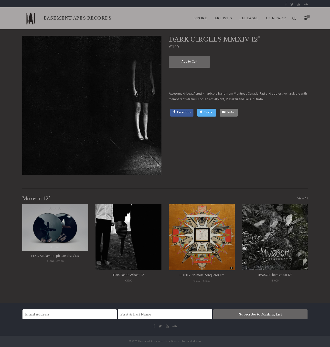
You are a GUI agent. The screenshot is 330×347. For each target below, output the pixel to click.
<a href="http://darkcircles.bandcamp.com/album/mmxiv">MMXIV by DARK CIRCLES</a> (238, 79)
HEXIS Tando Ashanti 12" (128, 275)
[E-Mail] (229, 113)
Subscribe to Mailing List (260, 314)
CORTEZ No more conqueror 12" (202, 275)
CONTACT (276, 18)
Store (200, 18)
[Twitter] (206, 113)
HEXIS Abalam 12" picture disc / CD (55, 256)
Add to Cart (189, 61)
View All (302, 198)
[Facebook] (181, 113)
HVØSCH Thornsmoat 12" (275, 275)
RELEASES (249, 18)
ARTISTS (223, 18)
